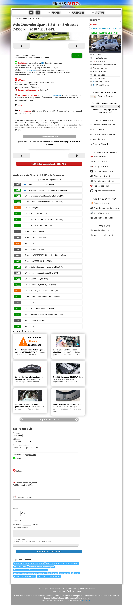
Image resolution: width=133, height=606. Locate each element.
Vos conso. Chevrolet (103, 235)
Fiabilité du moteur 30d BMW (65, 377)
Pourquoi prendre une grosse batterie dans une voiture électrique (35, 573)
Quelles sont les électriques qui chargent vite (29, 563)
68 (101, 81)
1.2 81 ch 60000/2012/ (32, 320)
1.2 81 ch (27, 243)
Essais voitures (101, 161)
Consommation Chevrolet (104, 134)
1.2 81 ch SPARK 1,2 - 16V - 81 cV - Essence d (41, 219)
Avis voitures (100, 156)
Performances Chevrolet (104, 124)
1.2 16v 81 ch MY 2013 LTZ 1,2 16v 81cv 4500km (42, 255)
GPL (42, 63)
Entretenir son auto (103, 203)
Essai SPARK (98, 54)
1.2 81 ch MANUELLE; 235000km (36, 308)
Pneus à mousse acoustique (64, 404)
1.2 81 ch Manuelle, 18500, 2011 (36, 225)
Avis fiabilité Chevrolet (104, 230)
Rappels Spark (99, 75)
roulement (57, 95)
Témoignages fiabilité (104, 181)
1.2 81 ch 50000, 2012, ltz (33, 279)
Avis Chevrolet (99, 139)
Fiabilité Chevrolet (101, 144)
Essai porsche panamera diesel (24, 576)
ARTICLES (78, 12)
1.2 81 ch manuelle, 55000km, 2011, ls (38, 273)
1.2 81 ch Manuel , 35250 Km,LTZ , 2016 (39, 291)
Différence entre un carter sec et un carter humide (30, 570)
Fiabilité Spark (99, 71)
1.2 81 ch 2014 (29, 208)
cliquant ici (86, 600)
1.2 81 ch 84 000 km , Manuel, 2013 (37, 285)
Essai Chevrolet (100, 129)
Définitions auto (101, 213)
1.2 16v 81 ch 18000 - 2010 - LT (36, 261)
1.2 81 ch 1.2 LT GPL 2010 (34, 213)
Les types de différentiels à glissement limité (26, 405)
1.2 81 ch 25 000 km (31, 249)
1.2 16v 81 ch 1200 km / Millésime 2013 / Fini (41, 202)
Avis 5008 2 (75, 573)
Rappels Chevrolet (106, 96)
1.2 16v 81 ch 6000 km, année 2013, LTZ (39, 296)
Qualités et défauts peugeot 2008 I (49, 576)
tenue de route (30, 70)
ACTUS (99, 12)
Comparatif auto (101, 166)
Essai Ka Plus (64, 573)
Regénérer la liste (49, 419)
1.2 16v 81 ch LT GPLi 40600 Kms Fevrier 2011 (44, 190)
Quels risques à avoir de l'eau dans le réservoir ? (62, 563)
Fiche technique (100, 58)
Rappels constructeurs (104, 190)
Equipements (99, 78)
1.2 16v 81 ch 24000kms (33, 237)
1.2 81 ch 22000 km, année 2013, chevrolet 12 (42, 314)
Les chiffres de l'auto (103, 217)
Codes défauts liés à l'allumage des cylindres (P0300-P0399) (30, 351)
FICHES (56, 12)
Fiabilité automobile (103, 176)
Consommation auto (103, 171)
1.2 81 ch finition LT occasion (37, 184)
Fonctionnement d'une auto (106, 208)
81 (101, 85)
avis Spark (99, 61)
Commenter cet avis (49, 137)
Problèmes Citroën (20, 567)
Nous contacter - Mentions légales (66, 591)
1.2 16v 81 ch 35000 (31, 231)
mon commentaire (49, 551)
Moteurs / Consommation (104, 64)
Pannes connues (101, 186)
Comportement (100, 68)
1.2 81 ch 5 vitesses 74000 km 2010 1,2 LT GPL (42, 196)
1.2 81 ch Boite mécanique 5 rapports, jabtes (41, 267)
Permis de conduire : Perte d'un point (41, 567)
